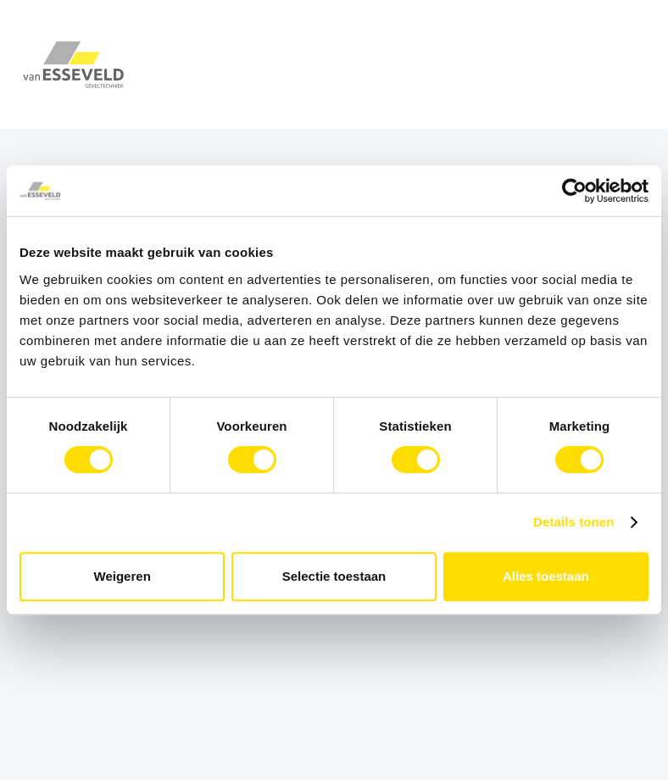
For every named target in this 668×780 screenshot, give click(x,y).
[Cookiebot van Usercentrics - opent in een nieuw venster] (574, 190)
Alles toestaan (546, 576)
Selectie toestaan (334, 576)
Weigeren (122, 576)
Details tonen (573, 522)
